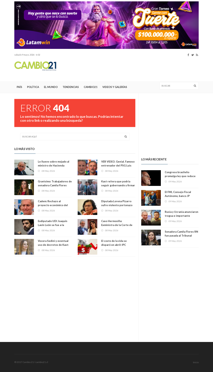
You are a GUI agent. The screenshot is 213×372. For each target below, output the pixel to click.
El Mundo (51, 87)
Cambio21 (90, 87)
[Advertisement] (127, 69)
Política (33, 87)
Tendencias (71, 87)
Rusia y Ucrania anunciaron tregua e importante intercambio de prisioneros (182, 215)
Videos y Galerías (114, 87)
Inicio (196, 362)
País (19, 87)
